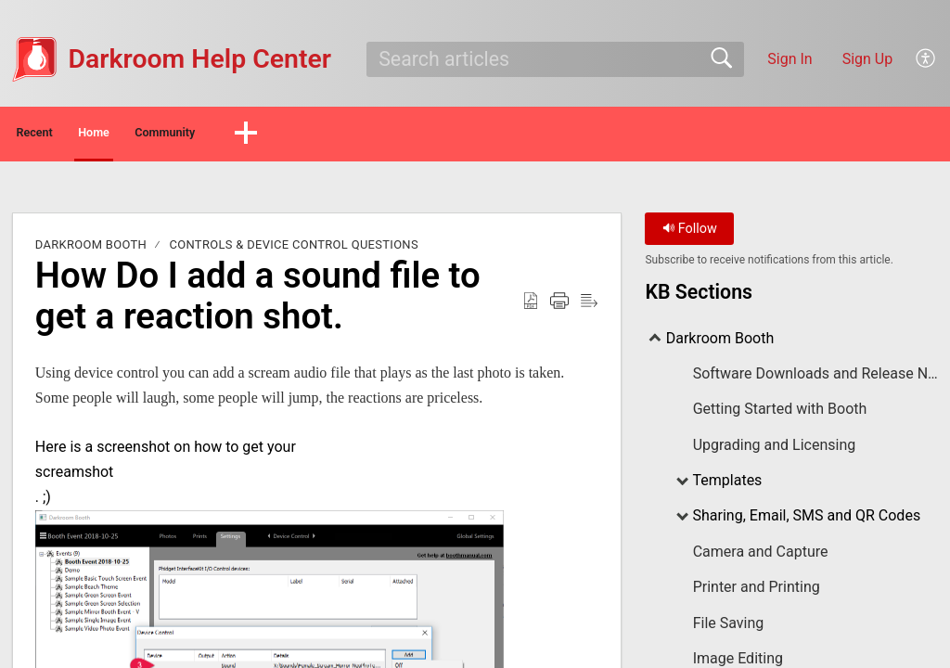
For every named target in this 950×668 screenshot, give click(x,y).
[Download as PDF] (530, 306)
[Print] (559, 306)
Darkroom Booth (91, 250)
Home (176, 135)
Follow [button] (689, 234)
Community (299, 135)
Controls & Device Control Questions (294, 250)
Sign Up (867, 59)
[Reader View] (589, 306)
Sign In (789, 59)
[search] (554, 59)
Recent (68, 135)
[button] (407, 136)
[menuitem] (926, 59)
